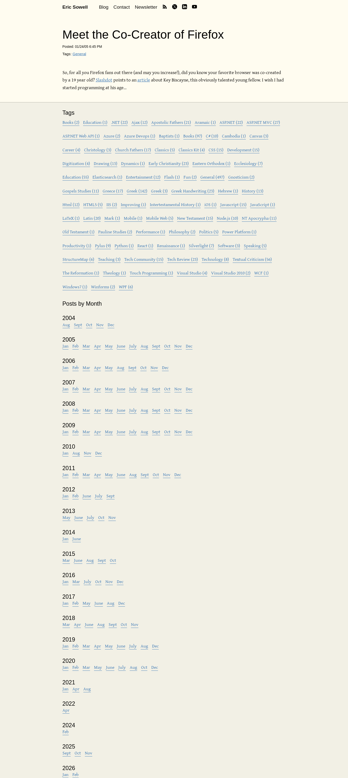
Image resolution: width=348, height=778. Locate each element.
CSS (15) (216, 149)
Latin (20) (92, 218)
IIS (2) (111, 204)
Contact (121, 7)
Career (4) (71, 149)
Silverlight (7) (201, 245)
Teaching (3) (109, 259)
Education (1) (95, 122)
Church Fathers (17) (133, 149)
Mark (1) (112, 218)
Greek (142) (137, 191)
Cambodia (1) (234, 136)
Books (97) (192, 136)
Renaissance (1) (171, 245)
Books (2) (71, 122)
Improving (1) (133, 204)
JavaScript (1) (262, 204)
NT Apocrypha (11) (259, 218)
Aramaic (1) (205, 122)
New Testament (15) (195, 218)
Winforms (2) (103, 286)
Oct (89, 324)
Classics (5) (165, 149)
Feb (75, 346)
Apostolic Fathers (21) (171, 122)
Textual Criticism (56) (252, 259)
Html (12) (71, 204)
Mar (86, 346)
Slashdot (104, 79)
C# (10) (212, 136)
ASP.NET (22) (231, 122)
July (133, 346)
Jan (65, 346)
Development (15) (243, 149)
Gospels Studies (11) (81, 191)
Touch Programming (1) (151, 272)
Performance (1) (150, 231)
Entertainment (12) (143, 177)
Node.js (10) (227, 218)
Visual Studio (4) (192, 272)
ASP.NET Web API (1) (81, 136)
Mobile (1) (133, 218)
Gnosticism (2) (241, 177)
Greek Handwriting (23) (192, 191)
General (79, 54)
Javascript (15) (233, 204)
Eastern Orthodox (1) (211, 163)
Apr (97, 346)
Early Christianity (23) (169, 163)
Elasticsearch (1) (107, 177)
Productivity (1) (77, 245)
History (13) (252, 191)
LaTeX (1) (71, 218)
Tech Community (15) (143, 259)
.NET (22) (119, 122)
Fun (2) (190, 177)
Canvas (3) (259, 136)
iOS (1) (210, 204)
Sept (78, 324)
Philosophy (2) (182, 231)
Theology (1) (114, 272)
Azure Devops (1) (139, 136)
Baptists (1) (169, 136)
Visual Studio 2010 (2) (231, 272)
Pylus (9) (103, 245)
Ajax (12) (139, 122)
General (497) (212, 177)
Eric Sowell (75, 7)
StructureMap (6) (78, 259)
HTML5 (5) (93, 204)
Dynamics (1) (133, 163)
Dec (111, 324)
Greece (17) (113, 191)
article (143, 79)
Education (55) (76, 177)
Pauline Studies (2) (115, 231)
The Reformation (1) (81, 272)
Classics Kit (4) (192, 149)
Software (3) (229, 245)
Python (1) (124, 245)
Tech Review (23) (182, 259)
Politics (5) (209, 231)
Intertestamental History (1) (175, 204)
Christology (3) (97, 149)
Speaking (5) (255, 245)
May (109, 346)
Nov (100, 324)
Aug (66, 324)
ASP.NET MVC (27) (263, 122)
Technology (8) (215, 259)
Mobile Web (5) (159, 218)
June (121, 346)
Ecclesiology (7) (248, 163)
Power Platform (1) (239, 231)
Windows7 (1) (75, 286)
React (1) (145, 245)
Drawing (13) (105, 163)
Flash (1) (172, 177)
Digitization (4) (76, 163)
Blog (103, 7)
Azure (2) (111, 136)
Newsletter (146, 7)
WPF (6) (126, 286)
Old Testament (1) (79, 231)
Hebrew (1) (228, 191)
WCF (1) (261, 272)
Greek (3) (159, 191)
